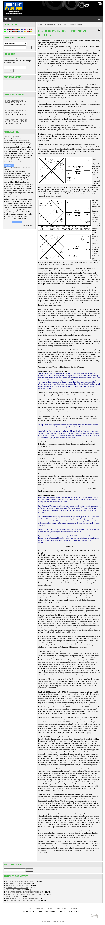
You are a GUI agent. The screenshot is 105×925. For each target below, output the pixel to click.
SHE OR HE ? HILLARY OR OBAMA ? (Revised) (22, 898)
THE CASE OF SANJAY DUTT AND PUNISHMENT (23, 900)
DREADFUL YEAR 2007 (14, 896)
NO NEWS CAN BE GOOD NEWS (17, 888)
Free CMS (60, 921)
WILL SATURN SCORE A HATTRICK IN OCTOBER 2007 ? (25, 892)
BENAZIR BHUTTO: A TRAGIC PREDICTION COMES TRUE (26, 894)
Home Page (42, 24)
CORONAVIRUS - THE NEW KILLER (69, 24)
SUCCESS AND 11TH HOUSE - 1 (17, 883)
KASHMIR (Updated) (11, 137)
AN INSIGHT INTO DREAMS (15, 890)
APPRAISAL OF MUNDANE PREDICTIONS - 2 (21, 881)
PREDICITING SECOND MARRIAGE (18, 885)
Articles (51, 24)
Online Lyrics (45, 921)
